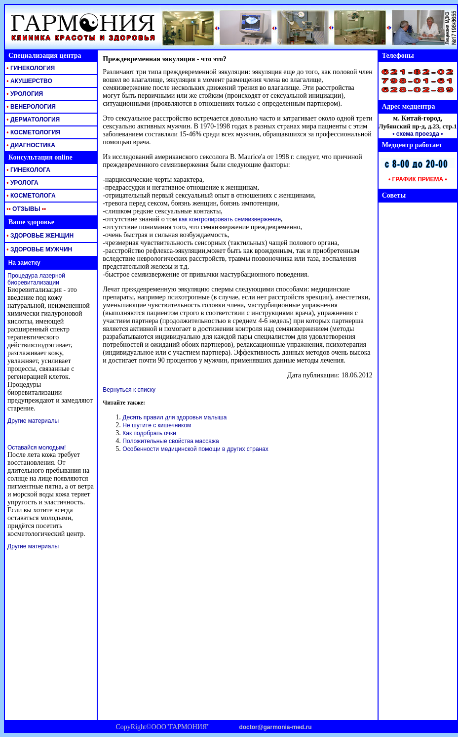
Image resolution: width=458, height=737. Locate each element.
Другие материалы (33, 420)
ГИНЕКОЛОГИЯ (30, 68)
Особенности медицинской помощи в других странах (195, 449)
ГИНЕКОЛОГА (27, 169)
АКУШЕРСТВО (28, 81)
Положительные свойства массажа (170, 441)
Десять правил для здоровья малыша (174, 417)
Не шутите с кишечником (156, 425)
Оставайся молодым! (36, 447)
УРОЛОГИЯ (24, 93)
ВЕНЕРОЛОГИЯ (30, 106)
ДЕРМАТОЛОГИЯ (32, 119)
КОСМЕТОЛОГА (30, 195)
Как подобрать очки (149, 433)
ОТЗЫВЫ (25, 208)
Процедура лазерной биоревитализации (36, 279)
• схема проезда (415, 133)
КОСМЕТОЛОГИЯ (32, 132)
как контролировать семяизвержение (230, 219)
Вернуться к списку (129, 389)
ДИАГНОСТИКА (30, 145)
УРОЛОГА (21, 182)
